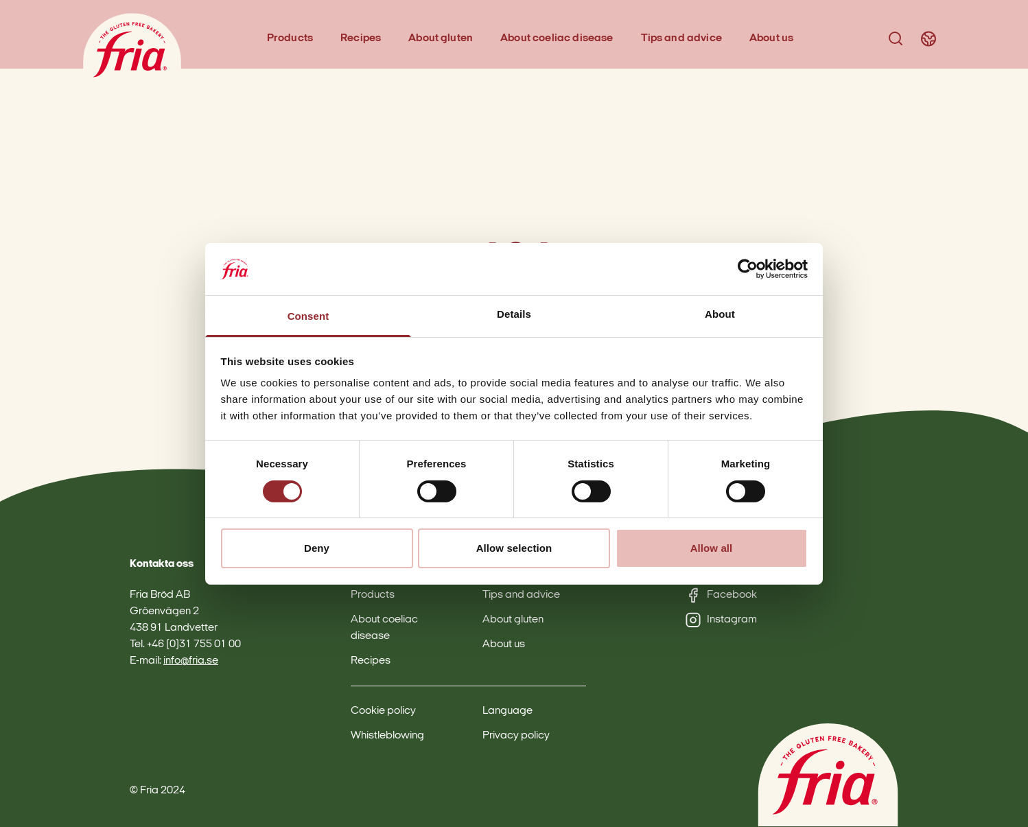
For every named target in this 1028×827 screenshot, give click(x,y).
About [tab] (720, 314)
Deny (316, 548)
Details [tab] (514, 314)
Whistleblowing (387, 735)
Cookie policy (383, 711)
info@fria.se (190, 660)
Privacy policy (516, 735)
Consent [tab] (308, 316)
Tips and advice (681, 38)
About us (771, 38)
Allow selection (514, 548)
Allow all (711, 548)
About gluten (440, 38)
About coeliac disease (556, 38)
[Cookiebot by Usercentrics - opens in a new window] (748, 269)
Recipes (360, 38)
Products (290, 38)
